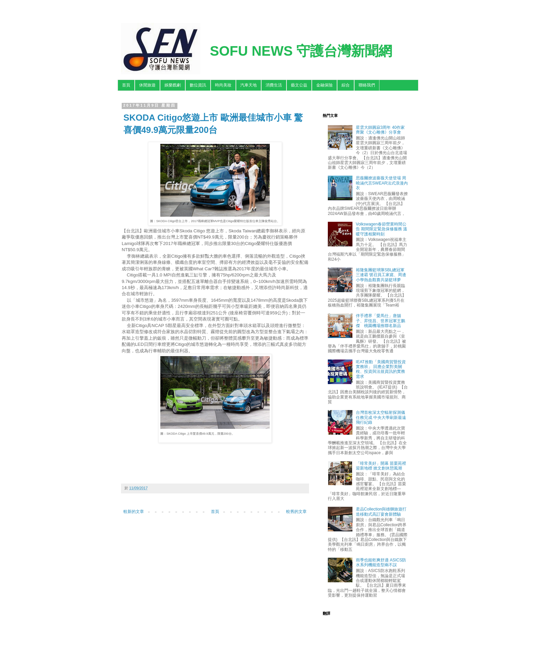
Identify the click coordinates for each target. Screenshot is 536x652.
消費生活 (274, 85)
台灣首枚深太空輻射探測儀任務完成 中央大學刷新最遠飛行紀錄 (381, 417)
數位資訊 (198, 85)
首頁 (126, 85)
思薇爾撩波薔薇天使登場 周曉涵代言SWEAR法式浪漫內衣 (382, 183)
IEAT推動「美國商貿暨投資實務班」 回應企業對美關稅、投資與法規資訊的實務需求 (381, 369)
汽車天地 (248, 85)
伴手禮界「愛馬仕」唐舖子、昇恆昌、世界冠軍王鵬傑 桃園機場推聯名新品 (380, 320)
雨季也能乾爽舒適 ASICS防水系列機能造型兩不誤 (381, 562)
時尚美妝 (223, 85)
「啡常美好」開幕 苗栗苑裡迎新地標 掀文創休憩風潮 (381, 466)
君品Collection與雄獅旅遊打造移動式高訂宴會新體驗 (381, 511)
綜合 (345, 85)
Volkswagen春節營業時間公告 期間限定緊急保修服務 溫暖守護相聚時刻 (381, 229)
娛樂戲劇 (172, 85)
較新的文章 (133, 511)
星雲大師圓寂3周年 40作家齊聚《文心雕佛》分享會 (380, 130)
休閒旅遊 (147, 85)
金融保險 (324, 85)
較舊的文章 (296, 511)
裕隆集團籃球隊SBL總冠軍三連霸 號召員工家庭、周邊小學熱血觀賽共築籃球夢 (381, 275)
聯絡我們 (367, 85)
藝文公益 (299, 85)
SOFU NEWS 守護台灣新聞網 (301, 50)
